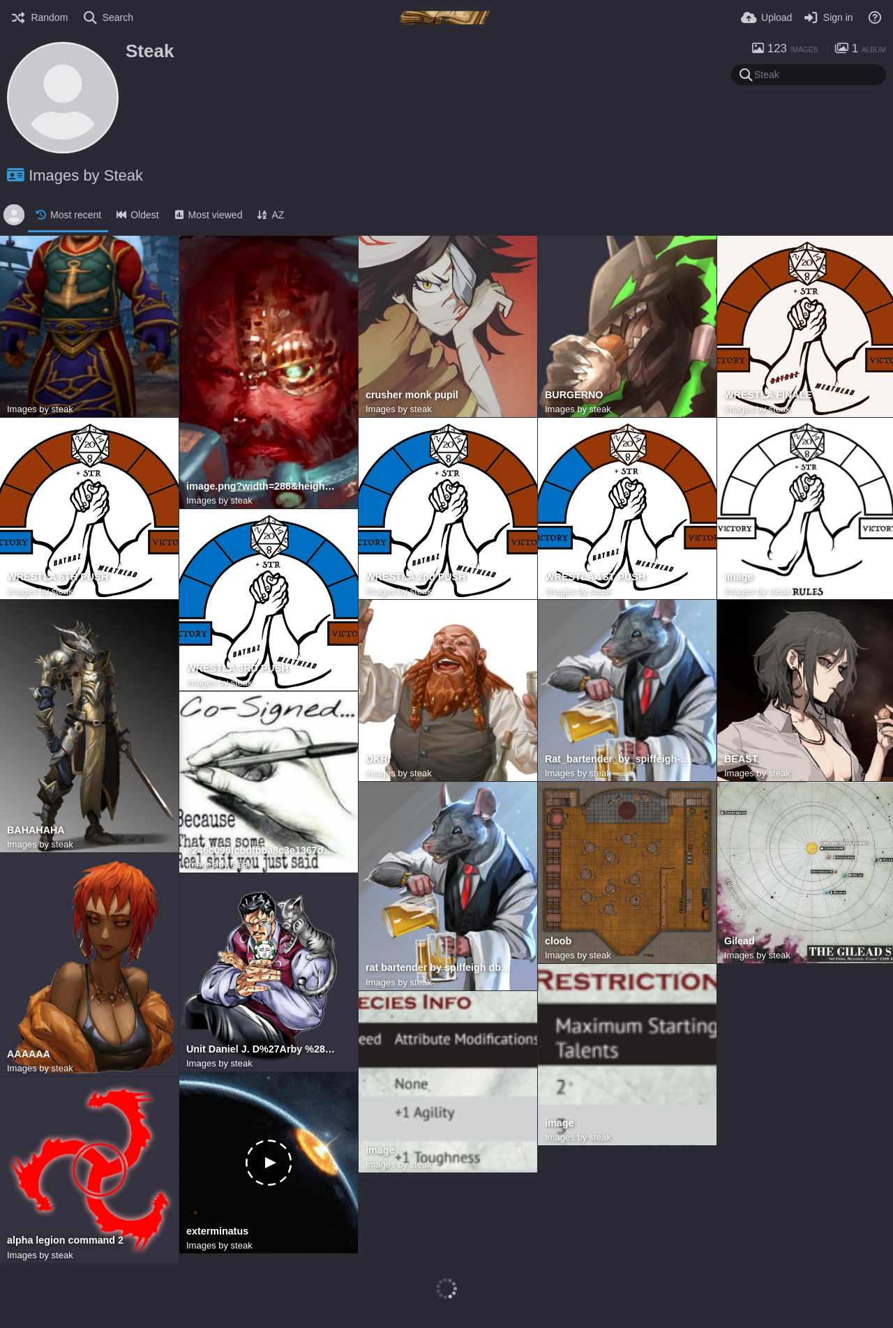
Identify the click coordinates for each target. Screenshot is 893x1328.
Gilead (739, 941)
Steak (150, 50)
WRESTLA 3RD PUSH (237, 668)
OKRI (378, 759)
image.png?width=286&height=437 (261, 486)
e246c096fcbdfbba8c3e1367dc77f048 (261, 850)
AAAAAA (28, 1054)
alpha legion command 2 (65, 1240)
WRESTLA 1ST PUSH (595, 577)
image (738, 577)
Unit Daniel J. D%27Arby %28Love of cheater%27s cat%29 (261, 1049)
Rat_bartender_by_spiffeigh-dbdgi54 (620, 759)
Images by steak (40, 409)
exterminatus (217, 1231)
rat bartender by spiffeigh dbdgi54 (441, 968)
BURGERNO (574, 395)
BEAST (741, 759)
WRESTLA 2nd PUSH (415, 577)
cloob (558, 941)
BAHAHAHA (36, 830)
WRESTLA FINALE (768, 395)
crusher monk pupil (412, 395)
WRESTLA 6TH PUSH (57, 577)
